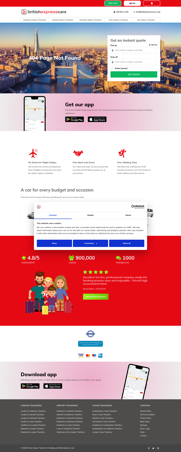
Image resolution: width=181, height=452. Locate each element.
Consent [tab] (53, 215)
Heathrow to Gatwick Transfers (69, 411)
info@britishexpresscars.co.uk (146, 12)
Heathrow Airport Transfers (34, 20)
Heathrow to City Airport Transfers (71, 432)
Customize (90, 243)
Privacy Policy (145, 418)
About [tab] (128, 215)
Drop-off (114, 57)
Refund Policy (145, 411)
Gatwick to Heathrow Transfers (69, 414)
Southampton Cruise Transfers (104, 411)
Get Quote (134, 74)
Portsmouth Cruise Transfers (104, 422)
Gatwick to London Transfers (32, 429)
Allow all (126, 243)
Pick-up (113, 45)
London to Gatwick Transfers (32, 414)
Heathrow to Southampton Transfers (107, 425)
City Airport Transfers (146, 20)
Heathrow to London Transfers (33, 425)
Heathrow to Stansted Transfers (70, 418)
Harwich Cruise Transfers (102, 418)
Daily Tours (112, 3)
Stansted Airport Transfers (90, 20)
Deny (54, 243)
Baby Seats (144, 422)
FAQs (142, 432)
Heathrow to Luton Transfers (68, 425)
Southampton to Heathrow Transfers (107, 429)
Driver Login (145, 429)
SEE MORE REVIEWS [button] (96, 296)
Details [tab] (90, 215)
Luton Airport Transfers (118, 20)
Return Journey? (121, 68)
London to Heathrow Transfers (33, 411)
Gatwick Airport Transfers (62, 20)
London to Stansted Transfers (33, 418)
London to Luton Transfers (31, 422)
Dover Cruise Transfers (101, 414)
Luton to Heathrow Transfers (68, 429)
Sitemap (143, 425)
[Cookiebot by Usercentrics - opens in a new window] (133, 207)
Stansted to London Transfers (33, 432)
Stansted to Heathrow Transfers (70, 422)
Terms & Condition (147, 414)
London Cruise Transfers (102, 432)
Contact (143, 436)
